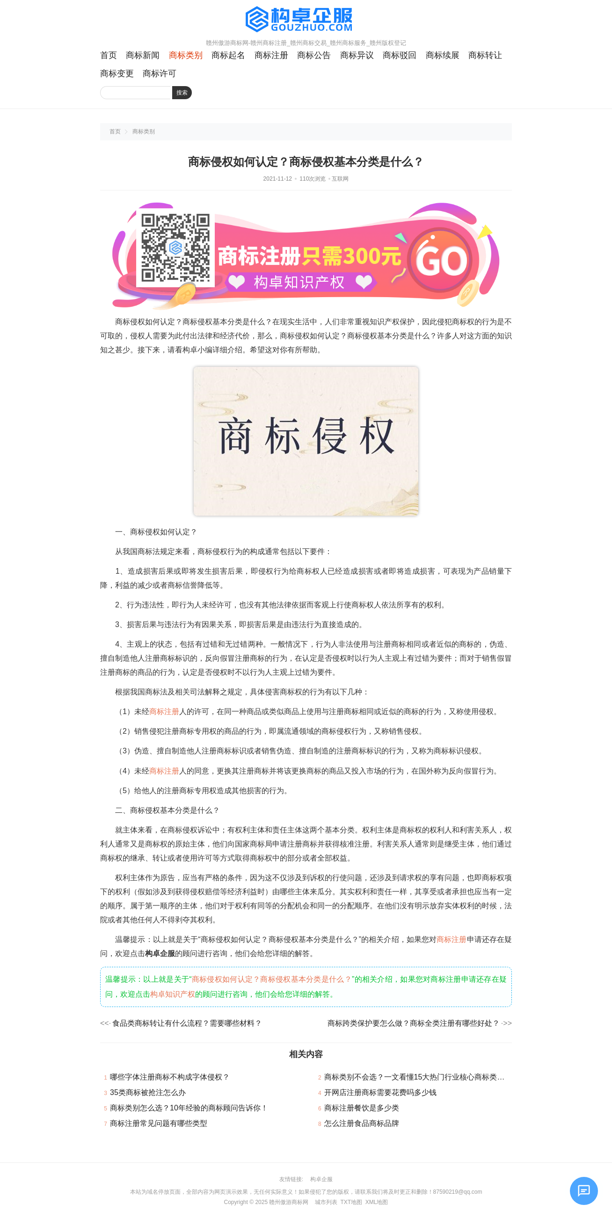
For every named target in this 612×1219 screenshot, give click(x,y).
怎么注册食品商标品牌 (361, 1123)
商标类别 (186, 55)
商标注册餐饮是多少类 (361, 1108)
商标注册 (271, 55)
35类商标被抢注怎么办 (148, 1092)
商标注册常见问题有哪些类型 (158, 1123)
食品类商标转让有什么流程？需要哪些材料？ (187, 1023)
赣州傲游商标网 (288, 1202)
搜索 (182, 92)
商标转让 (485, 55)
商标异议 (357, 55)
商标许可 (159, 73)
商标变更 (117, 73)
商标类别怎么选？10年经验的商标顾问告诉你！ (189, 1108)
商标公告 (314, 55)
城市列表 (326, 1202)
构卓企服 (321, 1179)
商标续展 (442, 55)
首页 (108, 55)
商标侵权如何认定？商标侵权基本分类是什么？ (272, 979)
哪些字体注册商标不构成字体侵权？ (170, 1077)
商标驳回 (399, 55)
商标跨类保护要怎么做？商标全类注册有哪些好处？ (414, 1023)
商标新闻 (143, 55)
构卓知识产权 (172, 994)
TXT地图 (351, 1202)
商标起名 (228, 55)
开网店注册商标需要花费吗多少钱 (380, 1092)
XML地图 (376, 1202)
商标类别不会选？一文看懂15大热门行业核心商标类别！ (418, 1077)
